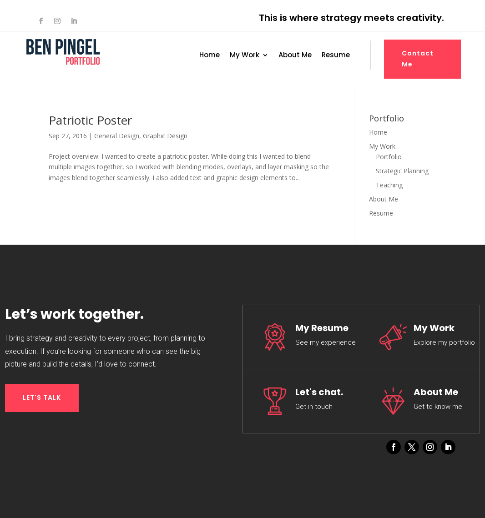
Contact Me (418, 59)
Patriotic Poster (90, 120)
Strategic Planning (402, 170)
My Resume (322, 328)
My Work (244, 56)
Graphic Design (165, 135)
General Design (116, 135)
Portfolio (389, 156)
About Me (295, 56)
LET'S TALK (42, 397)
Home (209, 56)
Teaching (389, 185)
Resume (336, 56)
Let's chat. (319, 392)
